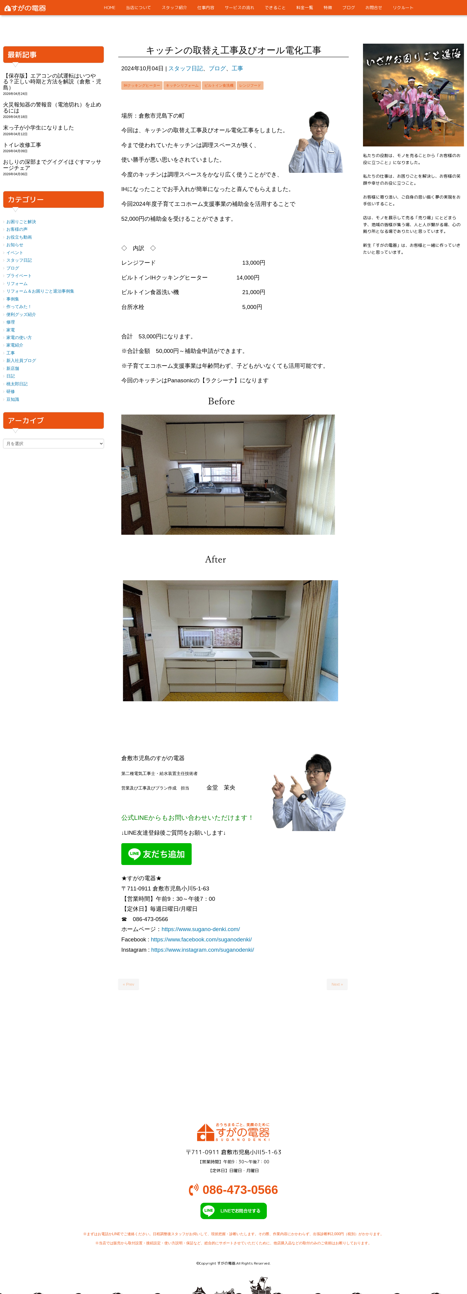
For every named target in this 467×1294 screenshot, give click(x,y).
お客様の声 (17, 229)
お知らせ (14, 245)
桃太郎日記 (17, 384)
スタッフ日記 (185, 68)
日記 (10, 376)
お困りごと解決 (21, 222)
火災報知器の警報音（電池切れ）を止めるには (52, 107)
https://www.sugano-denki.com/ (201, 929)
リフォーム (17, 283)
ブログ (217, 68)
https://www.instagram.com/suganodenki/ (202, 950)
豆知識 (12, 399)
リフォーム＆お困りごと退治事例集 (40, 291)
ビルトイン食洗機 (219, 85)
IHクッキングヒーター (142, 85)
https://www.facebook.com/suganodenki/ (201, 939)
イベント (14, 252)
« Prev (128, 984)
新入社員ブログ (21, 360)
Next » (337, 984)
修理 (10, 322)
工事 (237, 68)
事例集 (12, 299)
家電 (10, 330)
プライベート (19, 275)
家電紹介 (14, 345)
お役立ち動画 (19, 237)
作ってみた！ (19, 306)
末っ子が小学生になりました (38, 128)
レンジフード (250, 85)
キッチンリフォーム (182, 85)
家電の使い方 (19, 337)
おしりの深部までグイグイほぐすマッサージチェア (52, 165)
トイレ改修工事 (22, 145)
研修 (10, 391)
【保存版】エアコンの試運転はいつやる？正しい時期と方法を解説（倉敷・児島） (52, 82)
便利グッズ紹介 (21, 314)
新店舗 (12, 368)
